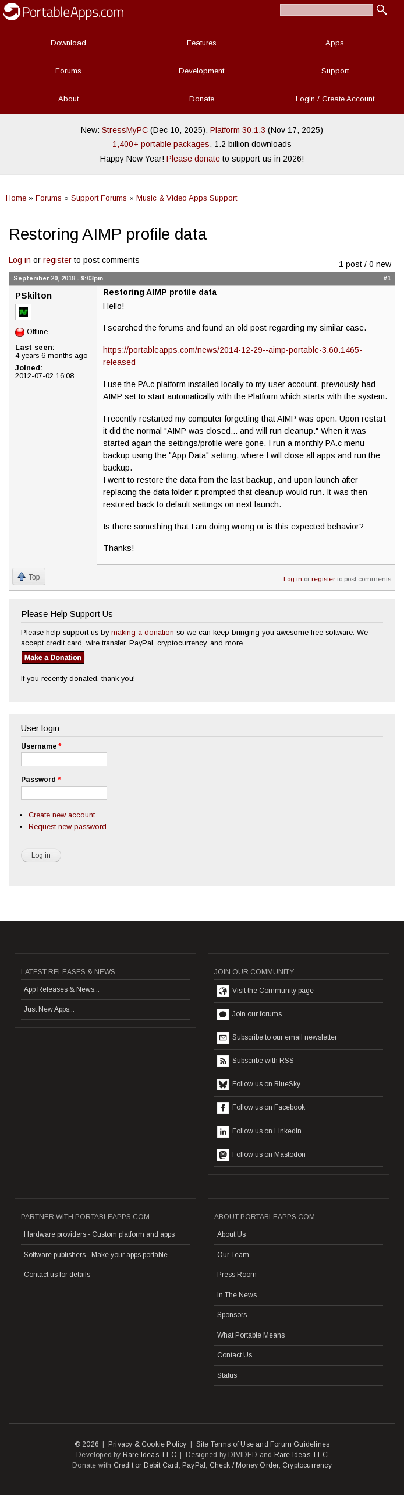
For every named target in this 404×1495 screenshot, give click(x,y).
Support (335, 70)
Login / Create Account (335, 98)
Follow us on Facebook (261, 1108)
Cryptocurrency (307, 1465)
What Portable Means (251, 1335)
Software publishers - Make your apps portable (96, 1255)
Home (16, 198)
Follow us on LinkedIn (259, 1132)
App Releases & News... (62, 989)
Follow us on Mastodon (261, 1155)
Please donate (193, 158)
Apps (334, 42)
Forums (68, 70)
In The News (237, 1295)
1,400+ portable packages (161, 144)
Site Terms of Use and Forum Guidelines (263, 1444)
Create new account (62, 814)
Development (201, 70)
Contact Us (234, 1355)
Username (41, 746)
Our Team (233, 1255)
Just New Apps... (49, 1009)
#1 (387, 278)
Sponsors (232, 1315)
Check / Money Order (244, 1465)
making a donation (142, 632)
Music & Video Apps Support (186, 198)
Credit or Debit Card (146, 1465)
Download (68, 42)
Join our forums (249, 1014)
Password (41, 779)
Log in (20, 260)
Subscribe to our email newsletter (277, 1038)
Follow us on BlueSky (258, 1084)
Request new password (68, 826)
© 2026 (87, 1444)
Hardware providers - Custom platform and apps (99, 1234)
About (68, 98)
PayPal (193, 1465)
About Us (231, 1234)
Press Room (237, 1275)
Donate (201, 98)
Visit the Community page (265, 991)
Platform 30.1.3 (237, 130)
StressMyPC (125, 130)
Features (202, 42)
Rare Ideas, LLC (149, 1455)
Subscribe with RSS (255, 1061)
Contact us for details (57, 1275)
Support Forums (99, 198)
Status (227, 1375)
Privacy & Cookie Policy (147, 1444)
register (57, 260)
